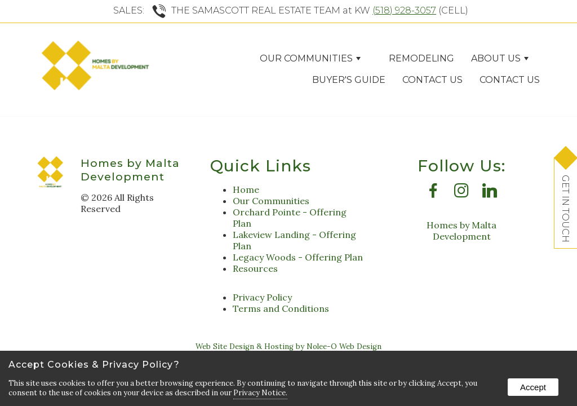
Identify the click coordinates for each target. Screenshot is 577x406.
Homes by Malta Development (130, 169)
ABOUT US (500, 58)
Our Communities (310, 58)
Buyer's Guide (348, 79)
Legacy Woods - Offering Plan (298, 257)
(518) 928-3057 (404, 10)
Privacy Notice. (260, 393)
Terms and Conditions (281, 308)
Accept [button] (533, 387)
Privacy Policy (262, 297)
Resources (255, 268)
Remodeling (421, 58)
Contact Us (432, 79)
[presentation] (433, 193)
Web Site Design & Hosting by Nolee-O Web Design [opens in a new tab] (288, 346)
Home (246, 189)
